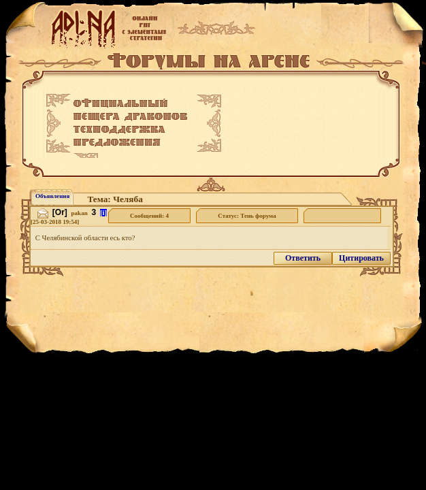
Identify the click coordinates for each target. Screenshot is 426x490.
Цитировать (361, 258)
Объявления (52, 196)
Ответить (303, 258)
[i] (103, 212)
